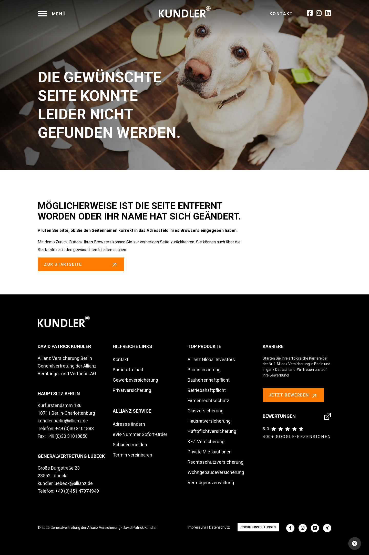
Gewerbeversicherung (135, 380)
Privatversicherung (132, 390)
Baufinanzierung (204, 369)
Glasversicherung (205, 410)
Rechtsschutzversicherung (215, 462)
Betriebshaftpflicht (207, 390)
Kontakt (281, 13)
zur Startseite (81, 264)
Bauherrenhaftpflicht (209, 380)
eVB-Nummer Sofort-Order (140, 434)
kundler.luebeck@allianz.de (65, 483)
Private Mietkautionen (210, 451)
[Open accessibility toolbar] (354, 543)
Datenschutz (219, 527)
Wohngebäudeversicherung (216, 472)
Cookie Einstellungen (258, 527)
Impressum (197, 527)
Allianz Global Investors (211, 359)
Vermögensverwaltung (211, 482)
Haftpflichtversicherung (212, 431)
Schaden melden (130, 444)
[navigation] (52, 14)
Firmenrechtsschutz (208, 400)
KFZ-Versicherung (206, 441)
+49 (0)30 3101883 (74, 428)
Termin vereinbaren (132, 455)
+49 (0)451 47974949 (77, 491)
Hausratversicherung (209, 421)
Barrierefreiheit (128, 369)
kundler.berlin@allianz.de (63, 420)
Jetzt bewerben (293, 395)
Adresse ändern (129, 424)
